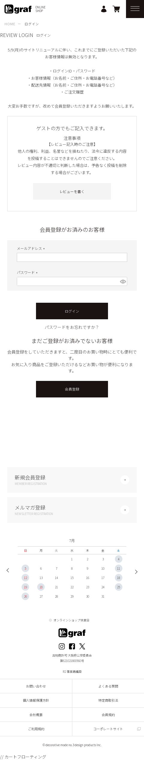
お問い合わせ (36, 686)
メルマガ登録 (72, 510)
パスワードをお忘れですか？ (72, 327)
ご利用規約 (36, 728)
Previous (9, 571)
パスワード (28, 272)
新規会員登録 (72, 479)
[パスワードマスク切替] (122, 281)
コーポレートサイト (108, 728)
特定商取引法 (108, 700)
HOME (9, 23)
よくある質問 (108, 686)
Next (134, 571)
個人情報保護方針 (36, 700)
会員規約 (108, 714)
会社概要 (36, 714)
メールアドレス (31, 248)
